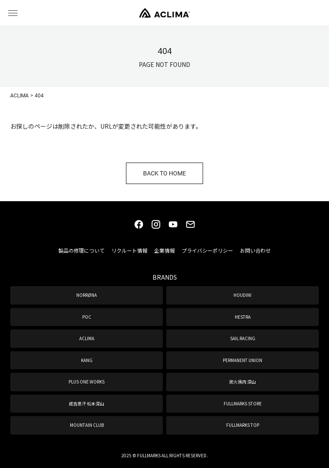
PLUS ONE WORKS (87, 381)
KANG (87, 360)
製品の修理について (81, 250)
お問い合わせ (255, 250)
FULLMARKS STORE (243, 403)
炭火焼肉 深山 (242, 381)
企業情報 (164, 250)
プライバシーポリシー (207, 250)
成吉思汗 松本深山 (86, 403)
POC (86, 317)
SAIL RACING (242, 338)
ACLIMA (86, 338)
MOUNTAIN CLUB (87, 425)
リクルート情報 (129, 250)
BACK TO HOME (164, 173)
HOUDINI (242, 295)
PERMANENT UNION (242, 360)
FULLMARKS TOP (242, 425)
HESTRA (243, 317)
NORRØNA (86, 295)
